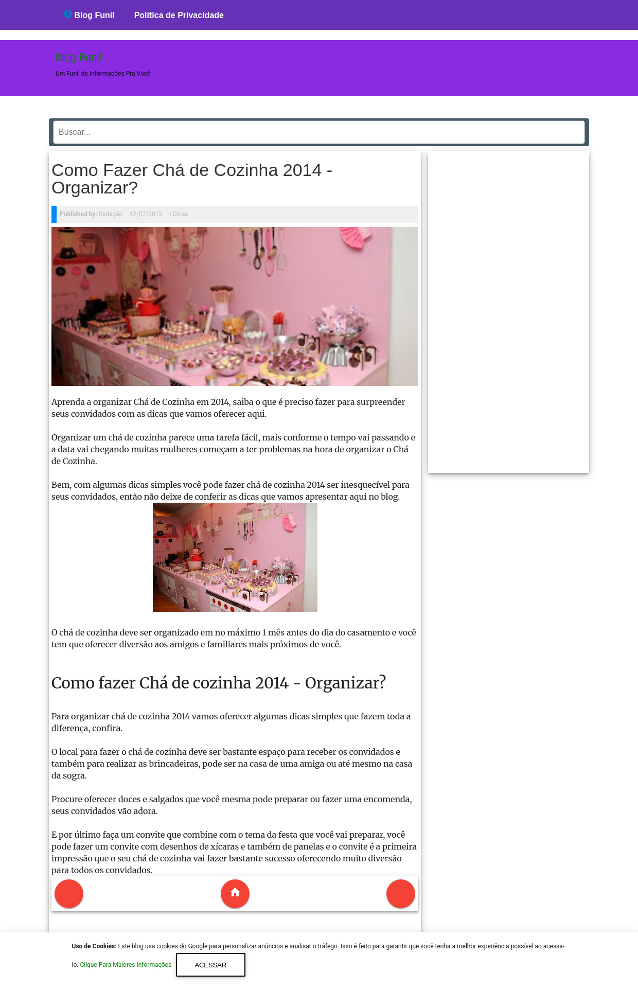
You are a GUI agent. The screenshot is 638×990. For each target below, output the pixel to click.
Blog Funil (89, 15)
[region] (509, 308)
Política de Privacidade (179, 15)
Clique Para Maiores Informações (126, 965)
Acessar (210, 965)
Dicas (180, 214)
